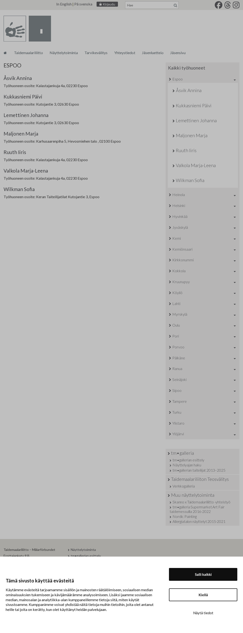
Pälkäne (178, 358)
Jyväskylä (180, 227)
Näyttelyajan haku (187, 465)
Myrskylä (179, 314)
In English (64, 4)
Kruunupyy (181, 281)
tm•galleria (182, 453)
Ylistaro (178, 423)
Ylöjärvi (178, 433)
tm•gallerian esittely (188, 460)
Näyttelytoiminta (64, 52)
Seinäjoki (179, 379)
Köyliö (177, 292)
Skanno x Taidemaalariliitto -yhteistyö (201, 502)
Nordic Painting (185, 516)
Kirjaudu (109, 4)
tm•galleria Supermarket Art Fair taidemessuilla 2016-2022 (197, 509)
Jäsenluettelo (153, 52)
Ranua (177, 368)
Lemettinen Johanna (26, 115)
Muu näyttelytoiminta (192, 495)
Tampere (179, 401)
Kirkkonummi (183, 260)
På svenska (83, 4)
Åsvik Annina (18, 78)
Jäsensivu (178, 52)
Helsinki (178, 205)
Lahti (176, 303)
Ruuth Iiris (15, 152)
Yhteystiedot (124, 52)
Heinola (178, 194)
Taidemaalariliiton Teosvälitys (200, 479)
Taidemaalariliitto (28, 52)
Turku (176, 412)
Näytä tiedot (203, 613)
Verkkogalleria (184, 486)
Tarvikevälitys (95, 52)
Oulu (176, 325)
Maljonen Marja (21, 133)
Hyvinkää (179, 216)
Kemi (176, 238)
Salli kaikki (203, 574)
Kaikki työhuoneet (186, 67)
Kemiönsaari (182, 249)
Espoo (177, 79)
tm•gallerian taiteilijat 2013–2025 (199, 470)
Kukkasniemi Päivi (23, 96)
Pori (175, 336)
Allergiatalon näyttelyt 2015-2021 (199, 521)
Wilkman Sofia (19, 189)
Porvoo (178, 347)
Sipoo (177, 390)
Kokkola (179, 270)
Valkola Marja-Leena (26, 170)
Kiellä (203, 595)
